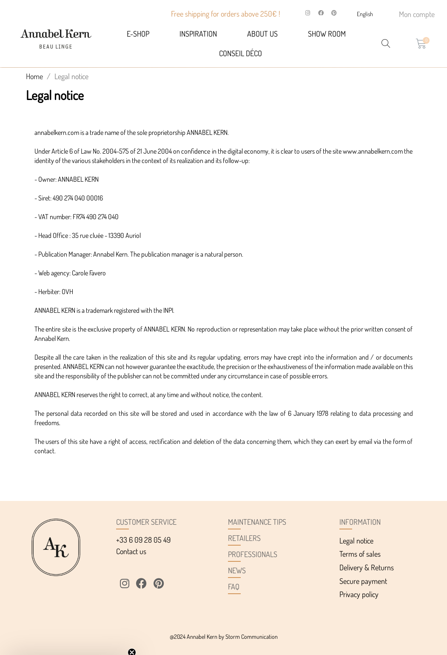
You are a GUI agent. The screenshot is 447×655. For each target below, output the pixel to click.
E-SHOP (138, 33)
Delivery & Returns (366, 567)
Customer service (146, 521)
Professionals (252, 554)
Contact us (131, 551)
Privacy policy (359, 594)
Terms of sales (360, 553)
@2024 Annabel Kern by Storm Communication (224, 636)
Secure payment (363, 581)
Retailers (244, 538)
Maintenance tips (257, 521)
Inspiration (198, 33)
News (237, 570)
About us (262, 33)
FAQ (233, 586)
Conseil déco (240, 53)
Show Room (327, 33)
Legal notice (356, 540)
